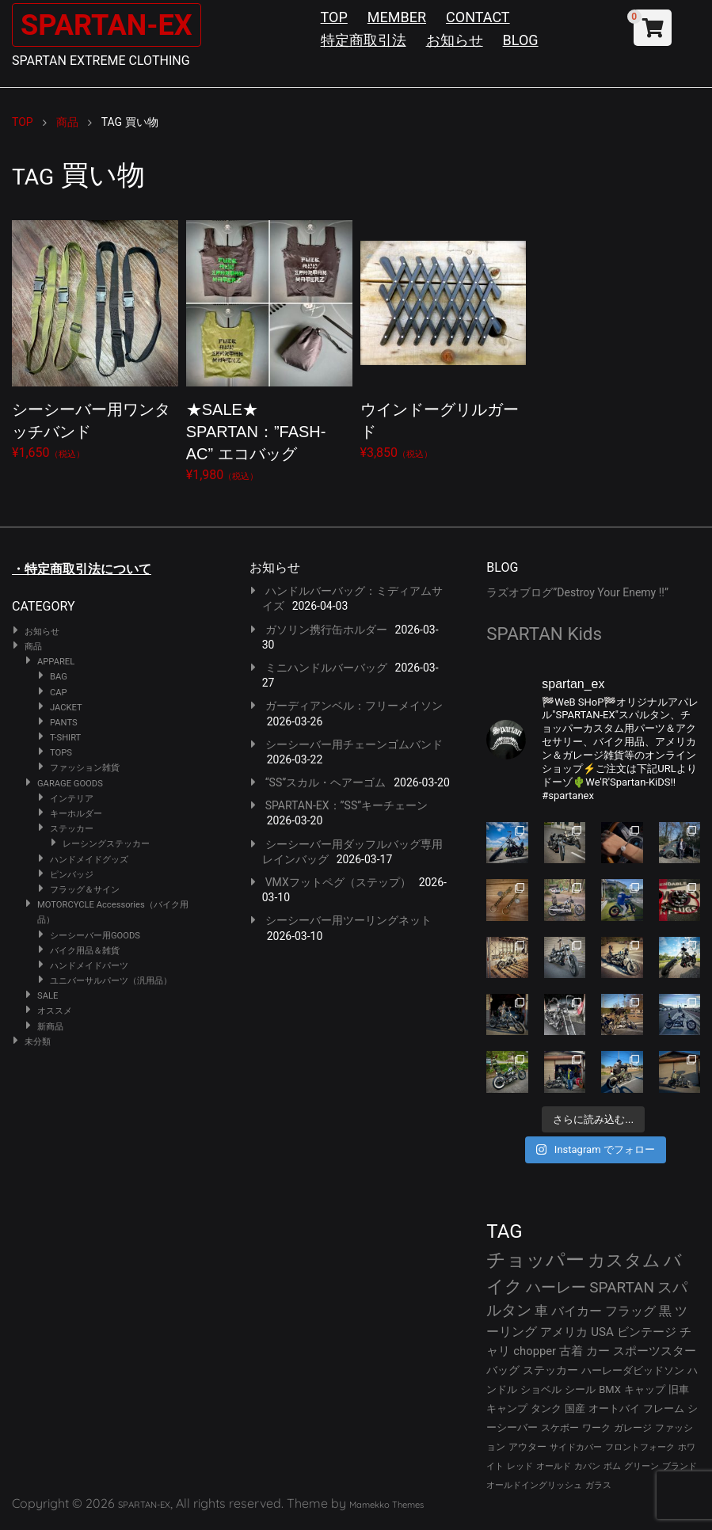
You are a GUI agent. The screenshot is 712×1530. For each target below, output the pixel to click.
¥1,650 (95, 337)
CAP (58, 692)
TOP (334, 17)
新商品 (50, 1027)
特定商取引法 (363, 40)
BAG (58, 677)
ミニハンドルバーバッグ (326, 667)
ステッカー (71, 829)
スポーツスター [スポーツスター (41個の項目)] (654, 1351)
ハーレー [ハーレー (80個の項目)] (556, 1287)
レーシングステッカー (106, 844)
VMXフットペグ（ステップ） (338, 882)
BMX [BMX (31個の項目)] (610, 1389)
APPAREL (55, 662)
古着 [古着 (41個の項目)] (571, 1351)
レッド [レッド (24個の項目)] (520, 1466)
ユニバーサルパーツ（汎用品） (111, 981)
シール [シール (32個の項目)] (580, 1389)
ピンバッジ (71, 875)
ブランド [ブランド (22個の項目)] (679, 1466)
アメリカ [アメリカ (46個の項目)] (564, 1332)
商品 (33, 646)
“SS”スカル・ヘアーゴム (325, 782)
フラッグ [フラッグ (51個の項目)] (630, 1311)
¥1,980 (269, 348)
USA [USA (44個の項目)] (602, 1332)
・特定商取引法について (81, 569)
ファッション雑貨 (85, 768)
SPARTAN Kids (544, 633)
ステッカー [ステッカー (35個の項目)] (550, 1370)
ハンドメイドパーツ (89, 966)
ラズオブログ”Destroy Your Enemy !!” (577, 592)
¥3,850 (443, 337)
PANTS (64, 722)
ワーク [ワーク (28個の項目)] (596, 1427)
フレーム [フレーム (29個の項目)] (663, 1408)
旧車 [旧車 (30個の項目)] (678, 1389)
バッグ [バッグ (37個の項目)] (503, 1370)
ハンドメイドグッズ (89, 859)
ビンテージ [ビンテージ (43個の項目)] (646, 1332)
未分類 (38, 1042)
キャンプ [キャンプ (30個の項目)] (506, 1408)
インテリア (71, 799)
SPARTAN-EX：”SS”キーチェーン (346, 805)
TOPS (61, 753)
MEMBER (396, 17)
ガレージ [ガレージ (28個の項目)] (633, 1427)
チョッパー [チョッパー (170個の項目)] (535, 1260)
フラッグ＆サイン (85, 890)
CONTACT (478, 17)
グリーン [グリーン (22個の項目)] (641, 1466)
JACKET (66, 707)
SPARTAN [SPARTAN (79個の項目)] (621, 1287)
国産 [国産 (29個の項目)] (575, 1408)
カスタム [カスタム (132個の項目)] (624, 1260)
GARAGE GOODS (70, 783)
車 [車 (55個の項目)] (541, 1311)
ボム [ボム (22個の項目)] (612, 1466)
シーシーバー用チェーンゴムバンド (354, 744)
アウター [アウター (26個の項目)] (527, 1446)
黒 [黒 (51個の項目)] (665, 1311)
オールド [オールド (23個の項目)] (553, 1466)
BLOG (521, 40)
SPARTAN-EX (116, 24)
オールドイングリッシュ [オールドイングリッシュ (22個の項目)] (534, 1485)
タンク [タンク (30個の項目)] (546, 1408)
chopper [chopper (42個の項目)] (534, 1351)
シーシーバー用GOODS (95, 936)
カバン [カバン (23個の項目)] (587, 1466)
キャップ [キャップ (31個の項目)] (644, 1389)
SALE (47, 996)
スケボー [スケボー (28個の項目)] (560, 1427)
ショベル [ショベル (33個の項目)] (541, 1389)
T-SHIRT (65, 738)
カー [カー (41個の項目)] (598, 1351)
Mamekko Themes (386, 1504)
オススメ (54, 1011)
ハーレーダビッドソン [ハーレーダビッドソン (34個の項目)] (632, 1370)
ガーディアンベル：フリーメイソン (354, 705)
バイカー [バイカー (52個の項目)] (576, 1311)
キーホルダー (76, 814)
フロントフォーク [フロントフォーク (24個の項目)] (640, 1447)
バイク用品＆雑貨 (85, 951)
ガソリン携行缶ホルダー (326, 629)
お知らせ (454, 40)
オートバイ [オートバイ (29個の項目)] (614, 1408)
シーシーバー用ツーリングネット (348, 920)
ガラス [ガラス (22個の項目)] (598, 1485)
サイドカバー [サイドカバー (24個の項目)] (576, 1447)
